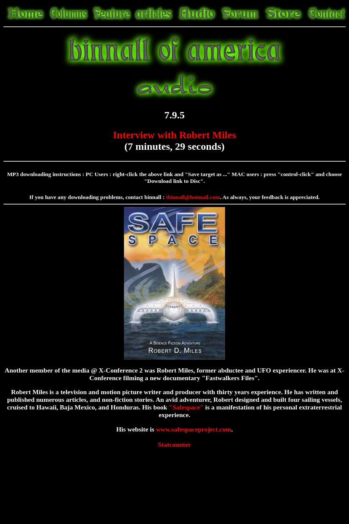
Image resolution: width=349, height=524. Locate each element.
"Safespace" (186, 407)
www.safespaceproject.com (193, 429)
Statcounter (174, 444)
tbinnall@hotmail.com (193, 197)
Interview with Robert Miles (174, 134)
